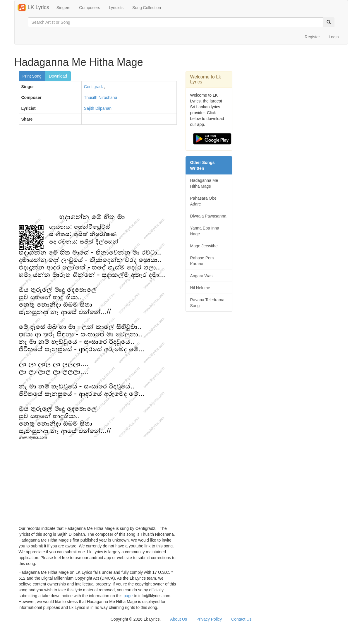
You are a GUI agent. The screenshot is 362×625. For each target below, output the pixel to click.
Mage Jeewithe (204, 246)
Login (334, 37)
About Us (178, 619)
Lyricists (116, 7)
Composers (89, 7)
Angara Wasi (202, 275)
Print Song (32, 76)
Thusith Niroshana (100, 97)
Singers (63, 7)
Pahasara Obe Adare (203, 201)
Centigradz (94, 86)
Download (58, 76)
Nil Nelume (200, 287)
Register (312, 37)
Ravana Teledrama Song (207, 302)
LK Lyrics (33, 7)
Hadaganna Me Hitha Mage (204, 183)
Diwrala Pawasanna (208, 216)
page (128, 595)
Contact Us (241, 619)
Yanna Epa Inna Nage (204, 231)
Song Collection (146, 7)
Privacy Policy (209, 619)
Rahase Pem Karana (202, 261)
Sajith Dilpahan (97, 108)
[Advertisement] (98, 172)
